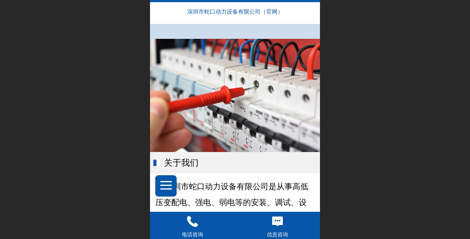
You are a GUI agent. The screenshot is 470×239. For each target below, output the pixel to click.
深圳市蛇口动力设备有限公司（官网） (235, 12)
